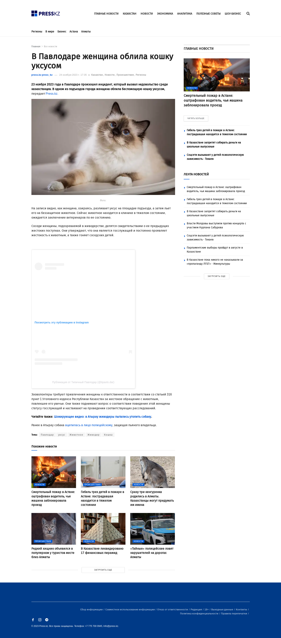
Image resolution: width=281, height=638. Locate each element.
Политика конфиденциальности (199, 613)
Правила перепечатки (234, 613)
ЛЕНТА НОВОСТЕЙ (196, 174)
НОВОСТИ (147, 13)
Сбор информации (91, 609)
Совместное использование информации (130, 609)
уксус (61, 434)
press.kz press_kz (42, 74)
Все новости (50, 46)
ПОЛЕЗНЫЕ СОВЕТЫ (208, 13)
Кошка (108, 434)
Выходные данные (222, 609)
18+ (207, 609)
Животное (76, 434)
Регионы (36, 31)
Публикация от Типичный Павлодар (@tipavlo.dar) (83, 382)
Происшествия (125, 74)
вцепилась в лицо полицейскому (88, 425)
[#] (45, 12)
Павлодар (47, 434)
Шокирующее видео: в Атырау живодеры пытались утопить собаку (102, 416)
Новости (110, 74)
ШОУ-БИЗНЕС (233, 13)
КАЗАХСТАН (129, 13)
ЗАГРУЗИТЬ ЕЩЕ (103, 570)
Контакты (242, 609)
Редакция (196, 609)
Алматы (86, 31)
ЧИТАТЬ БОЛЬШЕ (196, 118)
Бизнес (61, 31)
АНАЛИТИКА (184, 13)
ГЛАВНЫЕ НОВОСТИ (106, 13)
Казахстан (97, 74)
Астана (74, 31)
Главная (35, 46)
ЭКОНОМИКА (165, 13)
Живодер (94, 434)
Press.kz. (52, 93)
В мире (49, 31)
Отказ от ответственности (172, 609)
